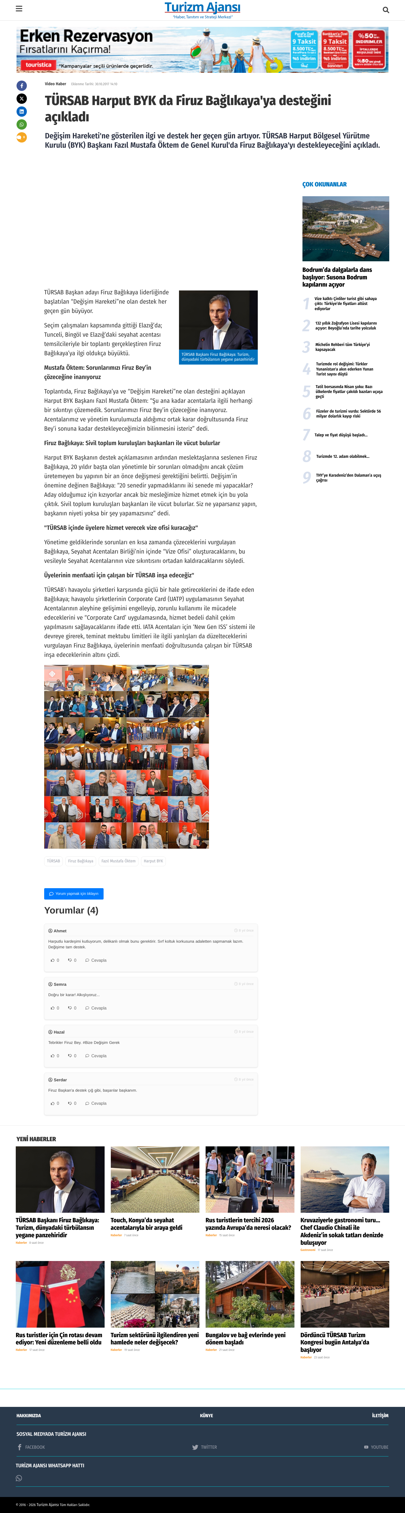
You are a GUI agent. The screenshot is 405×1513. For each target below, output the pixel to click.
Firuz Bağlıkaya (80, 861)
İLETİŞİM (380, 1416)
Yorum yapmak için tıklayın (73, 894)
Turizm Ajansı (48, 1504)
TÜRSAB (53, 861)
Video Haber (55, 84)
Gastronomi (308, 1250)
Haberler (21, 1243)
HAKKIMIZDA (29, 1416)
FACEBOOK (31, 1447)
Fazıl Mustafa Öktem (119, 861)
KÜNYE (206, 1416)
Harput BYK (153, 861)
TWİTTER (204, 1447)
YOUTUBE (376, 1447)
